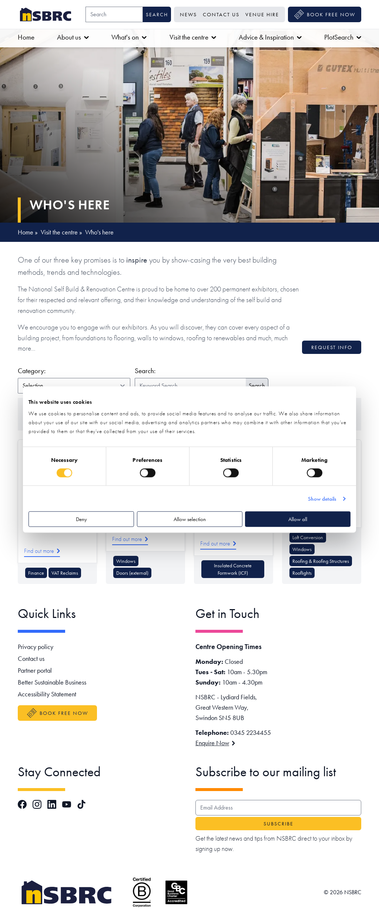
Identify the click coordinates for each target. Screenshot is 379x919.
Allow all (297, 519)
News (188, 14)
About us (73, 37)
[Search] (114, 14)
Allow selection (190, 519)
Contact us (221, 14)
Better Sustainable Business (52, 682)
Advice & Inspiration (270, 37)
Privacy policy (35, 646)
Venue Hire (262, 14)
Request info (331, 347)
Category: (73, 370)
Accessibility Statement (47, 694)
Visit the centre (193, 37)
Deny (81, 519)
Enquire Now (215, 743)
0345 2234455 (250, 732)
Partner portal (35, 670)
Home (26, 37)
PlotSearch (342, 37)
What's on (129, 37)
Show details (322, 498)
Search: (145, 370)
